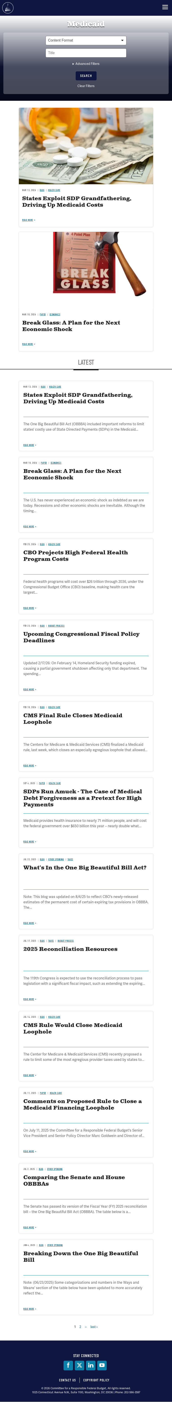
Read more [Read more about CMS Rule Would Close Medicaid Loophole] (28, 1075)
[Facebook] (68, 1365)
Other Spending (55, 1169)
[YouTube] (102, 1365)
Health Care (54, 1017)
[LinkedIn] (90, 1365)
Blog (42, 1017)
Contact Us (67, 1380)
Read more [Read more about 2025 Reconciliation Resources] (28, 999)
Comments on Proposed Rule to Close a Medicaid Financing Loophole (82, 1105)
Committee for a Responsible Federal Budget (7, 7)
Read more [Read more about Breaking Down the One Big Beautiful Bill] (28, 1309)
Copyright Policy (96, 1380)
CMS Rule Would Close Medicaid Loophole (72, 1029)
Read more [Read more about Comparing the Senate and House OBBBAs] (28, 1227)
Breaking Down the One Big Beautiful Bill (80, 1257)
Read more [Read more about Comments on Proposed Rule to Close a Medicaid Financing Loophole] (28, 1151)
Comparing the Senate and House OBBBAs (74, 1181)
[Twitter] (79, 1365)
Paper (43, 1093)
